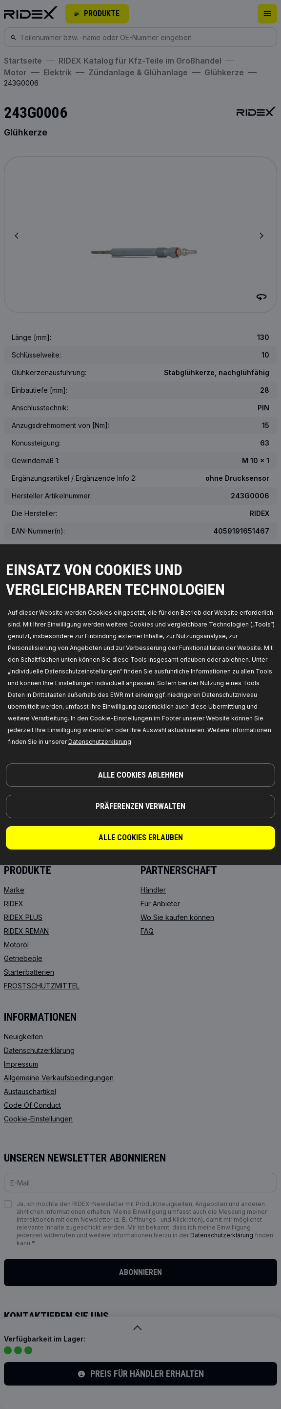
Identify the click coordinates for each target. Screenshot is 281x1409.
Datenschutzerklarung (99, 741)
